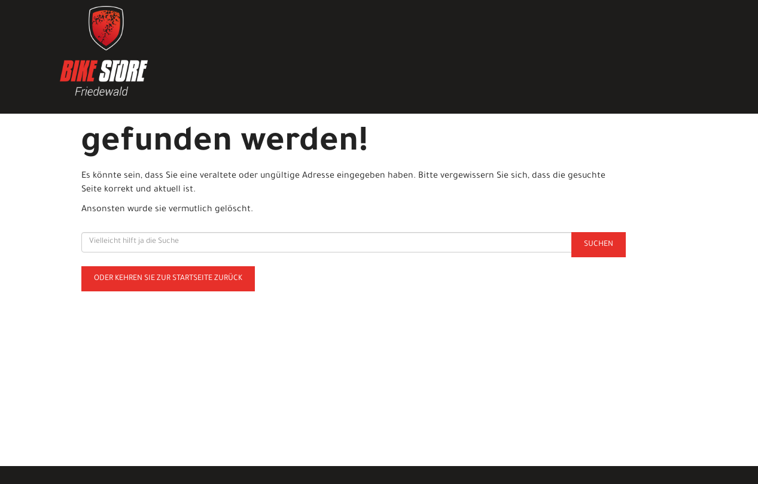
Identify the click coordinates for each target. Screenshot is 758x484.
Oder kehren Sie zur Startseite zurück (168, 279)
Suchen (598, 245)
